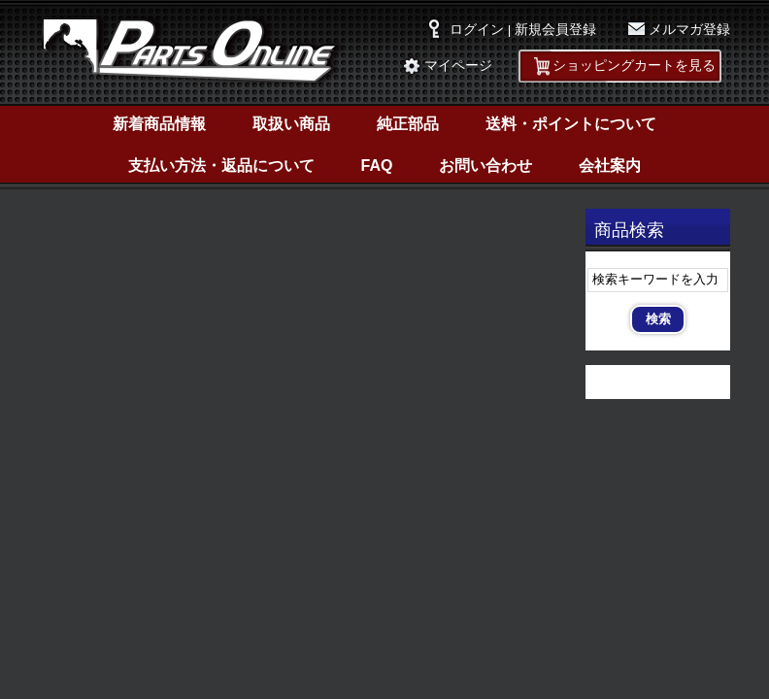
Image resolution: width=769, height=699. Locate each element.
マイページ (458, 65)
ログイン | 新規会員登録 (523, 29)
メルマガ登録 (689, 29)
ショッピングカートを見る (634, 65)
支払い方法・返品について (221, 165)
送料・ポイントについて (570, 124)
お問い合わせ (485, 165)
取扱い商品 (291, 124)
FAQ (377, 165)
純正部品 (408, 124)
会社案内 (610, 165)
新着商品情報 (159, 124)
